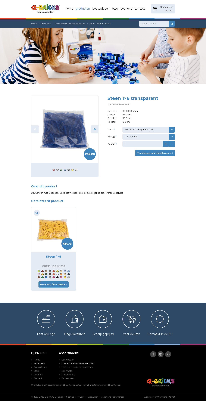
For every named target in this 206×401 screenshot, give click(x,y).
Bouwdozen (68, 359)
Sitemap (70, 396)
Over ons (126, 8)
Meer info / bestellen (52, 284)
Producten (83, 8)
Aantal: (112, 144)
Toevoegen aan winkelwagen (154, 153)
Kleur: (111, 129)
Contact (140, 8)
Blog (115, 8)
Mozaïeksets (68, 374)
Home (69, 8)
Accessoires (68, 378)
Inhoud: (111, 136)
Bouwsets (67, 371)
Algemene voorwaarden (112, 396)
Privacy (81, 396)
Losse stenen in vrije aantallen (77, 367)
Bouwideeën (101, 8)
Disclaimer (93, 396)
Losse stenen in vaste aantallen (78, 363)
